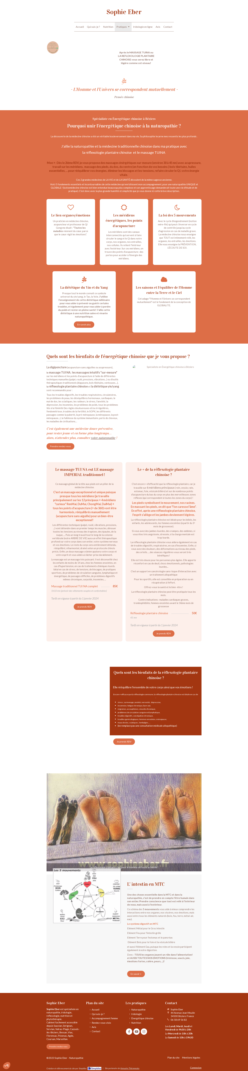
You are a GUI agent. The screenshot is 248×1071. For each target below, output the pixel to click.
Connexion (196, 1067)
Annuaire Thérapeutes (129, 1068)
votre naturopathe (103, 438)
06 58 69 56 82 (179, 1019)
